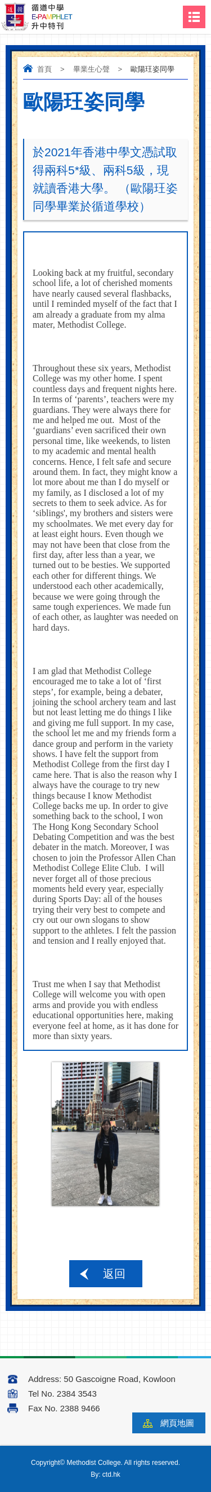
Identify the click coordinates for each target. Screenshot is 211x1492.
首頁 (44, 69)
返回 (114, 1273)
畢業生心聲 (91, 69)
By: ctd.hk (105, 1474)
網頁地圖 (177, 1423)
